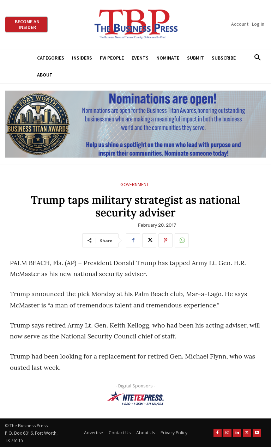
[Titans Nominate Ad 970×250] (135, 124)
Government (134, 184)
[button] (257, 57)
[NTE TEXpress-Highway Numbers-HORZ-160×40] (135, 398)
